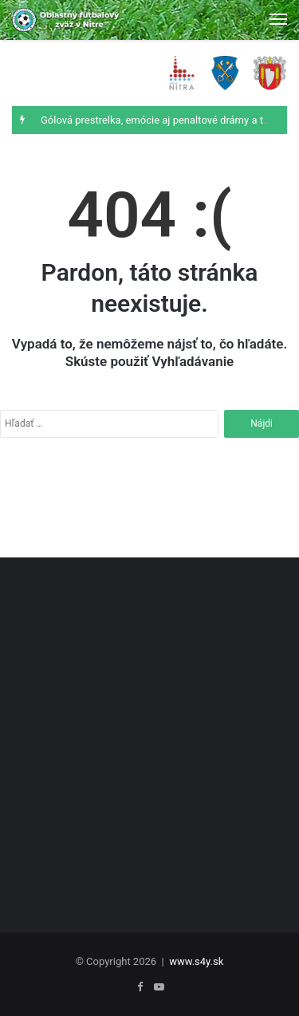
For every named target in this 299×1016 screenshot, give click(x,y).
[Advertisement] (149, 730)
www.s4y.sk (196, 961)
